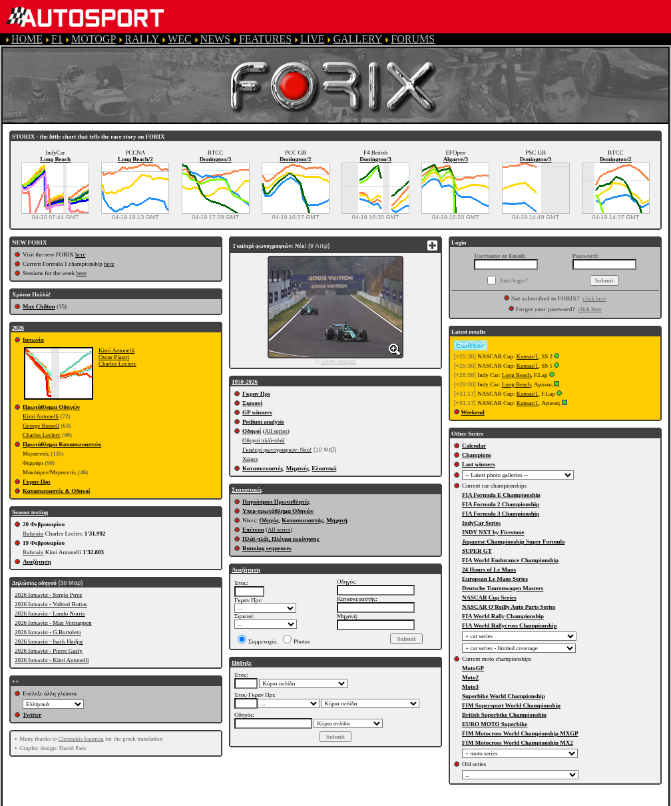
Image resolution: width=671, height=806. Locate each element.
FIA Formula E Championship (501, 495)
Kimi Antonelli (116, 350)
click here (594, 298)
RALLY (141, 39)
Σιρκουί (252, 403)
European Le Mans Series (495, 579)
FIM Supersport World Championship (511, 705)
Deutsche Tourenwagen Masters (502, 588)
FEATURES (265, 39)
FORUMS (413, 39)
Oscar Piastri (114, 357)
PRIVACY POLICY (380, 799)
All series (276, 431)
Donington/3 (216, 159)
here (80, 254)
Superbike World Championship (503, 696)
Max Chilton (39, 306)
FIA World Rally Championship (503, 616)
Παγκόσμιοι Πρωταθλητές (276, 501)
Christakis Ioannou (80, 738)
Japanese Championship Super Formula (513, 541)
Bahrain (33, 533)
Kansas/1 (528, 356)
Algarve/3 (456, 159)
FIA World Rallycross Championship (509, 625)
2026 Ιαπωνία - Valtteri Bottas (51, 604)
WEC (180, 39)
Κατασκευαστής (302, 520)
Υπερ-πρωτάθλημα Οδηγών (278, 511)
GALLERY (357, 39)
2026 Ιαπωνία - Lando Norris (50, 613)
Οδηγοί (251, 431)
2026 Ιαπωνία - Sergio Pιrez (48, 595)
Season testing (30, 512)
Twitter (32, 714)
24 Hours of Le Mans (489, 569)
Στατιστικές (247, 489)
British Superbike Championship (504, 714)
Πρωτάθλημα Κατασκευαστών (62, 444)
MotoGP (473, 668)
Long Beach (55, 159)
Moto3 (470, 686)
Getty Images (339, 361)
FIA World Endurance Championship (510, 560)
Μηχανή (336, 520)
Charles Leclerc (117, 363)
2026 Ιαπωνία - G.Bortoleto (48, 632)
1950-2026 (245, 381)
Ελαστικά (324, 468)
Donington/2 (296, 159)
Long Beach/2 (135, 159)
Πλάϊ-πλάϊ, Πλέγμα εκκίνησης (280, 539)
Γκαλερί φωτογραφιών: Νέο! (277, 449)
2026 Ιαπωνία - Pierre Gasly (49, 650)
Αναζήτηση (37, 561)
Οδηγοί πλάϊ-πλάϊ (263, 440)
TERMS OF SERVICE (280, 799)
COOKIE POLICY (472, 799)
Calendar (474, 445)
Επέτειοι (253, 529)
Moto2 (470, 677)
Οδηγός (269, 520)
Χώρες (250, 459)
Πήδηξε (242, 662)
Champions (476, 455)
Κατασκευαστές (262, 468)
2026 (18, 327)
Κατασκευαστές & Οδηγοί (56, 491)
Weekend (473, 412)
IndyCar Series (481, 523)
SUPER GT (477, 551)
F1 (57, 39)
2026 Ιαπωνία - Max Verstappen (53, 622)
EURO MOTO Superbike (494, 724)
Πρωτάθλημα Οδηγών (51, 407)
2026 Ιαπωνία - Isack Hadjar (49, 641)
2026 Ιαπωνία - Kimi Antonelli (52, 660)
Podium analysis (263, 421)
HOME (27, 39)
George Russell (41, 425)
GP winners (257, 412)
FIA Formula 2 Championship (500, 504)
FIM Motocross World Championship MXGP (520, 733)
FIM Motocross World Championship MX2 (517, 742)
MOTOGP (93, 39)
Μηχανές (297, 468)
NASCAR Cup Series (489, 597)
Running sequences (267, 548)
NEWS (215, 39)
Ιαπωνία (33, 339)
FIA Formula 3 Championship (500, 513)
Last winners (478, 464)
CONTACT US (555, 799)
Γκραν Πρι (36, 481)
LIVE (312, 39)
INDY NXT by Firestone (493, 532)
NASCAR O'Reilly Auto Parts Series (509, 607)
